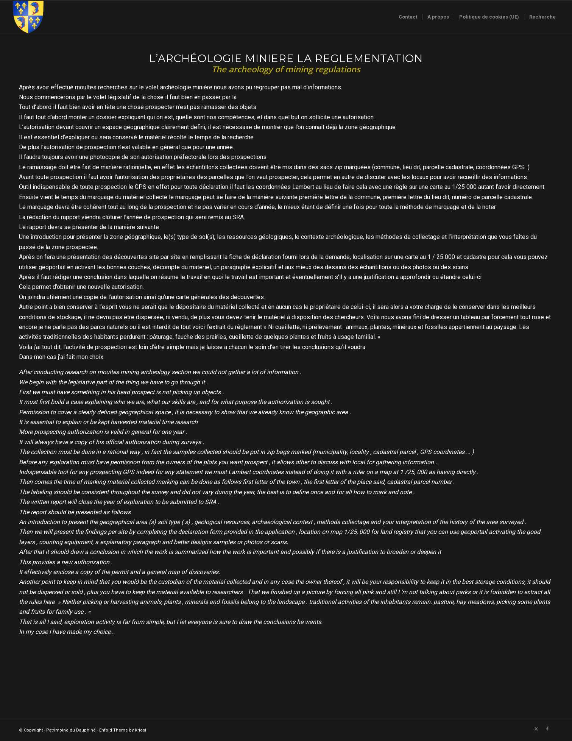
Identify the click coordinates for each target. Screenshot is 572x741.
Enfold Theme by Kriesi (122, 730)
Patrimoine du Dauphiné (71, 730)
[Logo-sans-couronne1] (28, 17)
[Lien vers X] (536, 729)
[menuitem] (408, 17)
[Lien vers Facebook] (547, 729)
